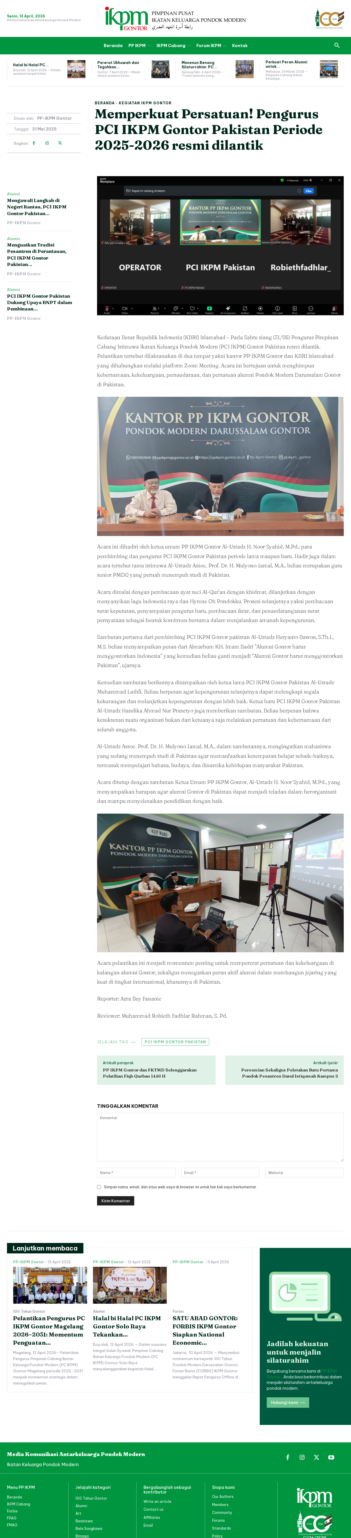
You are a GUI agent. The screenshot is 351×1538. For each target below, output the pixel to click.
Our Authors (223, 1496)
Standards (221, 1528)
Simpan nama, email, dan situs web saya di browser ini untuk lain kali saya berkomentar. (180, 1187)
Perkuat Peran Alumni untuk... (286, 64)
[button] (337, 46)
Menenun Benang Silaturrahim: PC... (199, 64)
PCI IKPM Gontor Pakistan (175, 1042)
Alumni (13, 194)
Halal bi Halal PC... (31, 65)
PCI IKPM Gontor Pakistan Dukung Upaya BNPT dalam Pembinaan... (39, 302)
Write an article (157, 1501)
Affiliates (152, 1517)
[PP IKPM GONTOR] (175, 18)
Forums (218, 1520)
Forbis (178, 1312)
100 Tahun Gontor (29, 1312)
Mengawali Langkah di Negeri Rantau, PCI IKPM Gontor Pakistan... (37, 206)
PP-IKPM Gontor (54, 118)
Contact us (154, 1509)
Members (220, 1504)
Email (148, 1525)
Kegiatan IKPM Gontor (145, 103)
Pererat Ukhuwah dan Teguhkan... (118, 64)
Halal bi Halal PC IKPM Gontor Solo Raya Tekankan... (127, 1326)
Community (222, 1512)
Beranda (105, 103)
